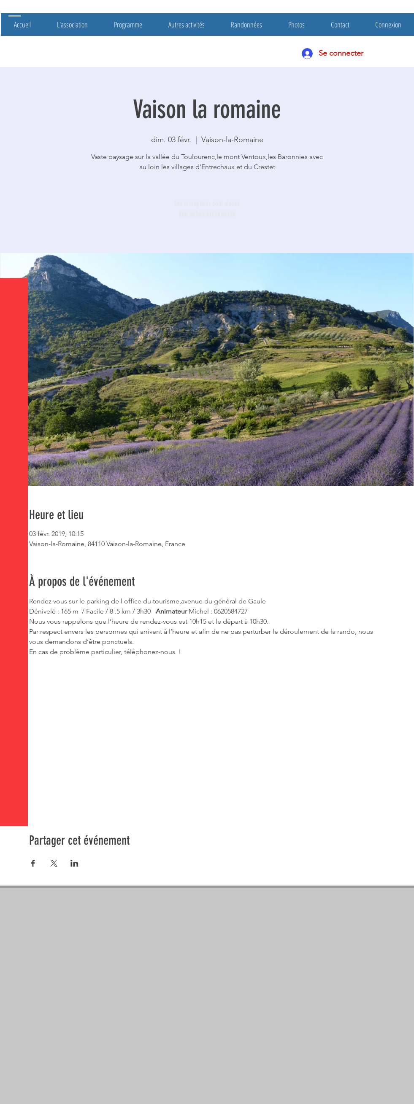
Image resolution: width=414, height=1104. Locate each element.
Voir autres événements (207, 214)
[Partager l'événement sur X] (54, 863)
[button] (14, 12)
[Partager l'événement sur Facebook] (33, 863)
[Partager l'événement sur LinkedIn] (74, 863)
